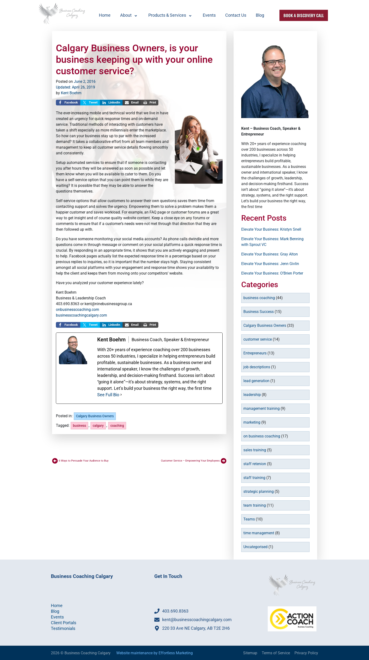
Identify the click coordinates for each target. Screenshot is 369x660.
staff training (254, 477)
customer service (257, 339)
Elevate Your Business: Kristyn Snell (271, 229)
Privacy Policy (306, 653)
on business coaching (261, 436)
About (129, 15)
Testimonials (63, 628)
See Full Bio (108, 394)
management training (261, 408)
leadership (252, 394)
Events (209, 15)
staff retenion (254, 464)
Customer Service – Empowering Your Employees (190, 460)
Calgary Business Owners (95, 416)
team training (254, 505)
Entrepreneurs (255, 353)
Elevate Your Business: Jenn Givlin (270, 263)
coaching (117, 426)
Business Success (258, 311)
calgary (98, 426)
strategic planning (258, 491)
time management (258, 533)
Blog (260, 15)
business (79, 426)
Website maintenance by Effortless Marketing (154, 653)
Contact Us (235, 15)
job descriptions (256, 367)
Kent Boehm (71, 93)
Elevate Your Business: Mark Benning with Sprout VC (272, 242)
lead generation (256, 381)
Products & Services (170, 15)
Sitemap (250, 653)
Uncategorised (255, 547)
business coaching (259, 298)
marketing (251, 422)
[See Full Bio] (121, 394)
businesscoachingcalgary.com (81, 315)
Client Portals (63, 622)
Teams (249, 519)
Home (105, 15)
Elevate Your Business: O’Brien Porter (272, 273)
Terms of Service (276, 653)
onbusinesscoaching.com (77, 309)
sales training (254, 450)
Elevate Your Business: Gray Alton (269, 254)
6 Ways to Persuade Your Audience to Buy (83, 460)
